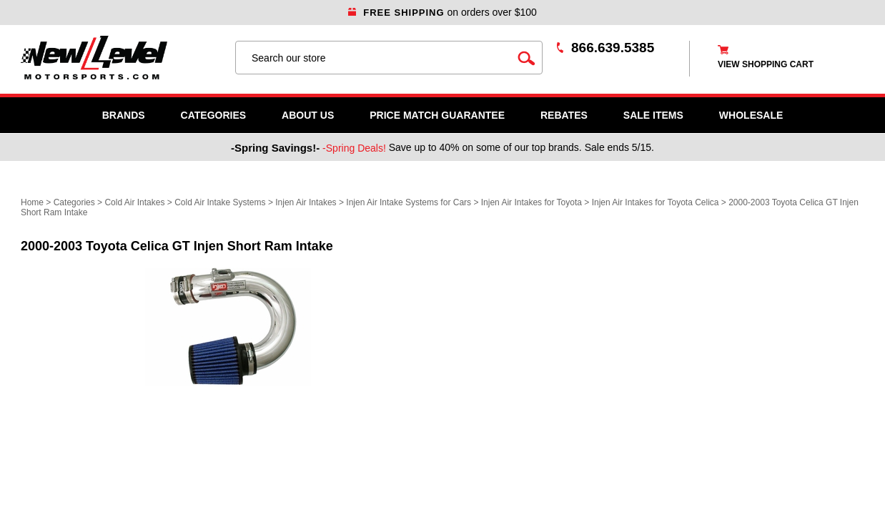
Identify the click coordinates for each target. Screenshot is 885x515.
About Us (308, 115)
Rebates (564, 115)
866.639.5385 (612, 47)
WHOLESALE (751, 115)
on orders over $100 (442, 12)
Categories (214, 115)
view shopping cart (766, 64)
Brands (123, 115)
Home (32, 202)
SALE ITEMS (653, 115)
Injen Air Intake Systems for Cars (408, 202)
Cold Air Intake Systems (219, 202)
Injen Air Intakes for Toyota (531, 202)
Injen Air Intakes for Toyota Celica (655, 202)
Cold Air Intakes (134, 202)
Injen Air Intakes (305, 202)
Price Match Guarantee (437, 115)
